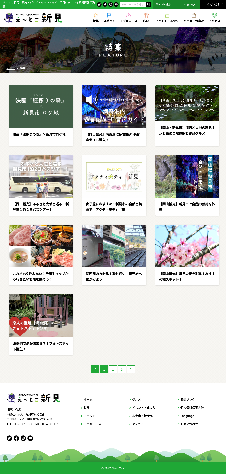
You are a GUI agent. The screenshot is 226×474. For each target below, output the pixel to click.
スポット (109, 20)
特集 (96, 20)
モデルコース (128, 20)
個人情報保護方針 (192, 407)
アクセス (214, 20)
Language (188, 4)
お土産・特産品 (194, 20)
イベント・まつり (167, 20)
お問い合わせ (215, 4)
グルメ (146, 20)
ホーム (11, 68)
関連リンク (187, 399)
